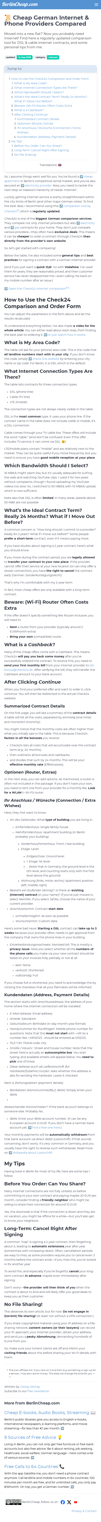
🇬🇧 (59, 165)
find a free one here (46, 1127)
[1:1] (67, 288)
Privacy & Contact (84, 1511)
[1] (18, 211)
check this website (46, 358)
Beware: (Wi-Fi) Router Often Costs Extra (43, 105)
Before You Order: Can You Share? (38, 145)
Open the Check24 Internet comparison (37, 288)
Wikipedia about (32, 1152)
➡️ (62, 1428)
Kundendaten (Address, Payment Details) (46, 137)
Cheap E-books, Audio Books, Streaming (46, 1413)
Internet (53, 57)
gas (17, 227)
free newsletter (38, 1391)
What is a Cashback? (29, 110)
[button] (96, 4)
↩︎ (94, 1374)
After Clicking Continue (31, 114)
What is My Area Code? (30, 83)
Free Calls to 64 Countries (31, 1467)
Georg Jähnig (30, 1386)
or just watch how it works (66, 334)
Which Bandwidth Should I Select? (39, 92)
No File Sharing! (25, 154)
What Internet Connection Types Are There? (45, 87)
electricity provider (38, 185)
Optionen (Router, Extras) (35, 123)
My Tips (16, 141)
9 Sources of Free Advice (30, 1437)
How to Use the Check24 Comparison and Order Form (50, 78)
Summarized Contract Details (38, 119)
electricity (88, 223)
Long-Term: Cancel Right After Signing (41, 150)
